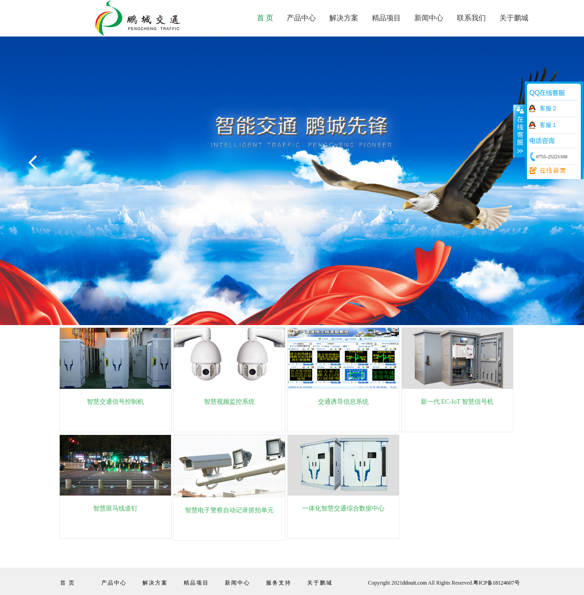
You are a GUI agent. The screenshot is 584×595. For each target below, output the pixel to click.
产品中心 (301, 18)
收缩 (519, 130)
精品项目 (386, 18)
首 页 (265, 18)
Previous (34, 163)
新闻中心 (428, 18)
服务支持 (278, 583)
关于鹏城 (513, 18)
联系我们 (471, 18)
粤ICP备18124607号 (496, 583)
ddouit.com (414, 583)
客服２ (548, 108)
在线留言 (545, 171)
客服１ (548, 125)
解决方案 (343, 18)
